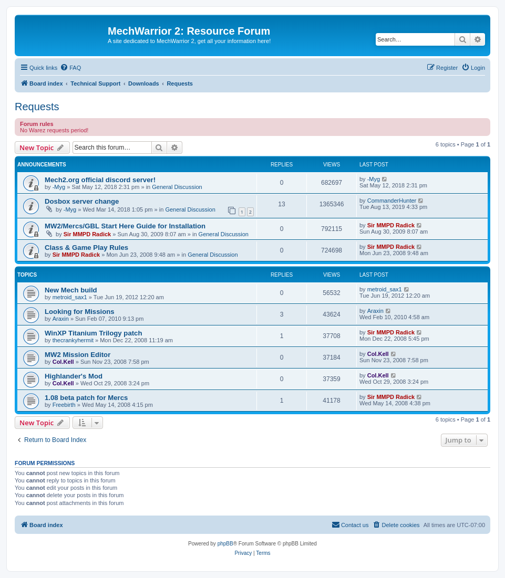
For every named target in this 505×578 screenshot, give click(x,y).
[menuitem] (70, 67)
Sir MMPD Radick (87, 234)
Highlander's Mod (73, 376)
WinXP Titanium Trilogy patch (93, 333)
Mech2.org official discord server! (100, 180)
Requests (37, 106)
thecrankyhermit (73, 340)
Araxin (61, 319)
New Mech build (71, 290)
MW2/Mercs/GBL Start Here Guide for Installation (125, 226)
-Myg (59, 187)
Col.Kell (63, 362)
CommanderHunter (392, 200)
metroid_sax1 (70, 297)
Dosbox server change (82, 201)
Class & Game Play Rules (86, 247)
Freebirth (64, 405)
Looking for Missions (80, 312)
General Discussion (177, 187)
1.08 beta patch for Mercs (86, 398)
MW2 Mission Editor (77, 355)
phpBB (225, 544)
